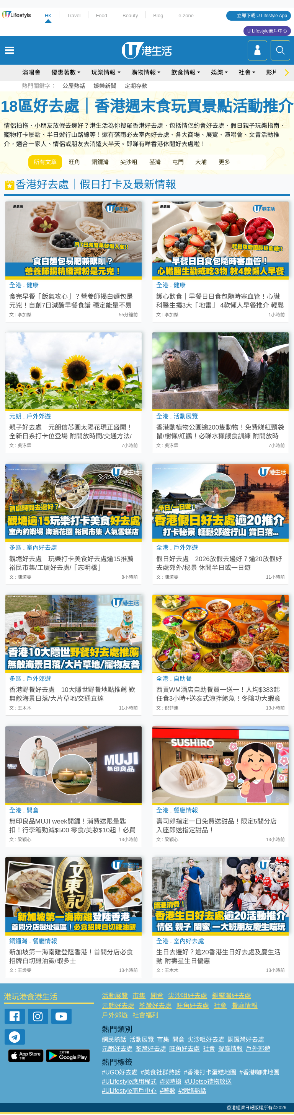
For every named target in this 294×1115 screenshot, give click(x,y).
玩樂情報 (103, 72)
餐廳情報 (245, 1007)
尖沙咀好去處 (187, 997)
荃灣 (173, 163)
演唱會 (31, 72)
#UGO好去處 (119, 1073)
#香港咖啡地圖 (259, 1073)
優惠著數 (63, 72)
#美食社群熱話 (160, 1073)
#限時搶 (170, 1082)
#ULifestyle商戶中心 (129, 1092)
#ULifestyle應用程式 (129, 1082)
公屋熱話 (73, 86)
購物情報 (143, 72)
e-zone (186, 15)
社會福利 (145, 1017)
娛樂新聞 (104, 86)
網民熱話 (114, 1040)
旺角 (80, 163)
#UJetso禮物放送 (208, 1082)
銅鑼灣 (110, 163)
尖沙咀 (143, 163)
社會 (244, 72)
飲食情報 (183, 72)
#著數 (167, 1092)
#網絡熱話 (192, 1092)
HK (48, 15)
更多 (253, 163)
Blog (158, 15)
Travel (74, 15)
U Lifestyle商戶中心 (267, 31)
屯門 (200, 163)
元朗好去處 (118, 1007)
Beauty (130, 15)
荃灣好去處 (155, 1007)
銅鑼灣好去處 (231, 997)
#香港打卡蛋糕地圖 (210, 1073)
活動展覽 (115, 997)
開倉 (156, 997)
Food (101, 15)
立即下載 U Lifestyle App (262, 15)
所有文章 (47, 163)
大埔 (226, 163)
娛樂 (217, 72)
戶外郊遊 (115, 1017)
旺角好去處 (192, 1007)
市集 (138, 997)
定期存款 (135, 86)
